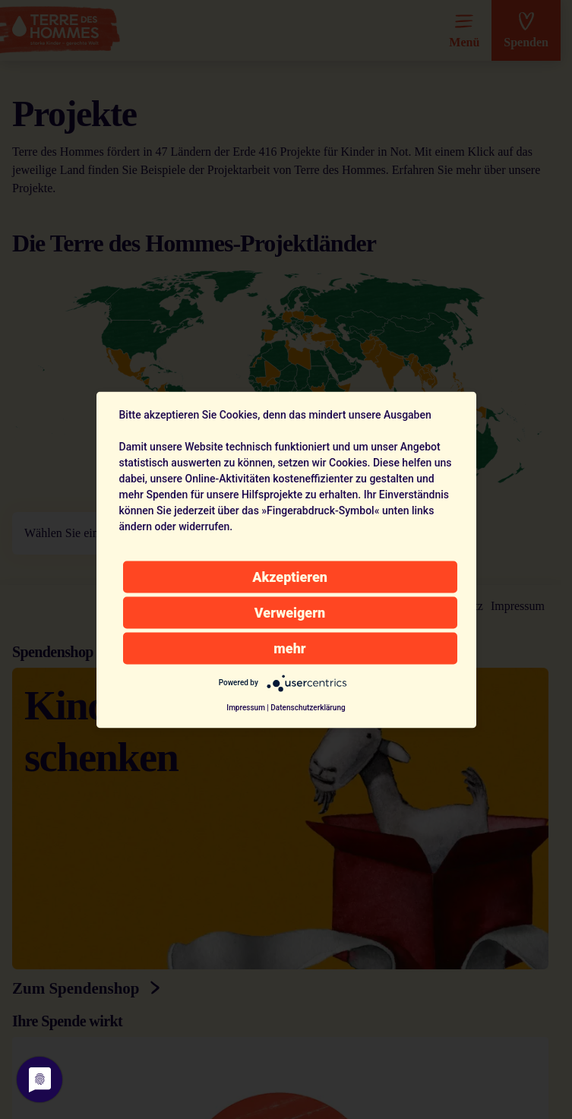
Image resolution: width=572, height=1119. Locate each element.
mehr (289, 648)
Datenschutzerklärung (307, 707)
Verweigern (289, 612)
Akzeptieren (289, 576)
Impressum (245, 707)
